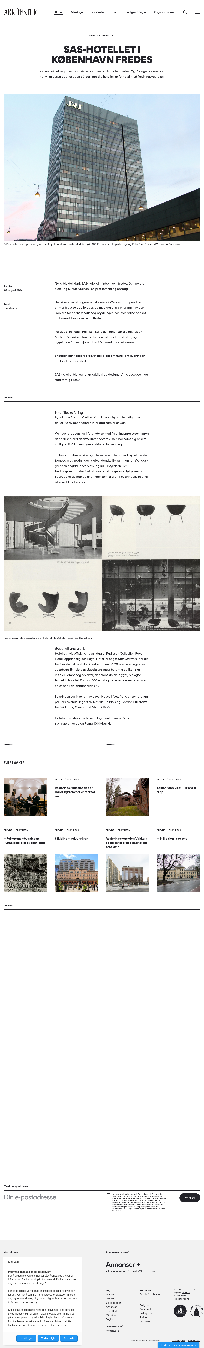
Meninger (77, 12)
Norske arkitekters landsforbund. (182, 1295)
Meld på (190, 1197)
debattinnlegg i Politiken (77, 362)
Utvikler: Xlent (194, 1340)
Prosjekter (98, 12)
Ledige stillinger (135, 12)
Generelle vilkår (115, 1326)
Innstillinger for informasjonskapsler (178, 1345)
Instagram (145, 1313)
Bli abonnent (113, 1302)
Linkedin (145, 1321)
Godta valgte (48, 1338)
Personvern (112, 1330)
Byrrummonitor (122, 607)
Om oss (110, 1298)
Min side (111, 1315)
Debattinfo (112, 1310)
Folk (115, 12)
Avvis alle (69, 1338)
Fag (108, 1290)
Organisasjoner (164, 12)
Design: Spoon (178, 1340)
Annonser (123, 1264)
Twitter (144, 1317)
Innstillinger (26, 1338)
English (110, 1319)
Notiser (110, 1294)
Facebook (145, 1309)
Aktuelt (58, 12)
